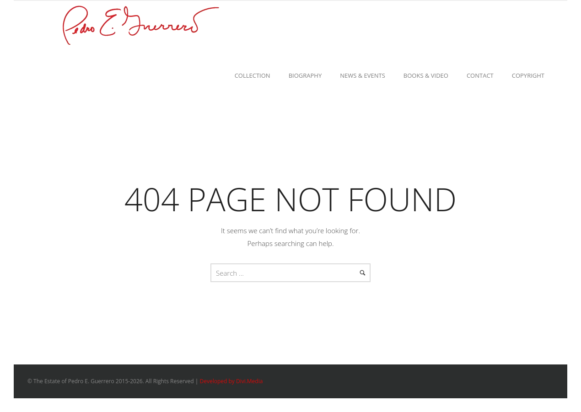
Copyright (528, 75)
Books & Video (425, 75)
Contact (480, 75)
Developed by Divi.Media (231, 381)
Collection (252, 75)
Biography (305, 75)
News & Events (362, 75)
